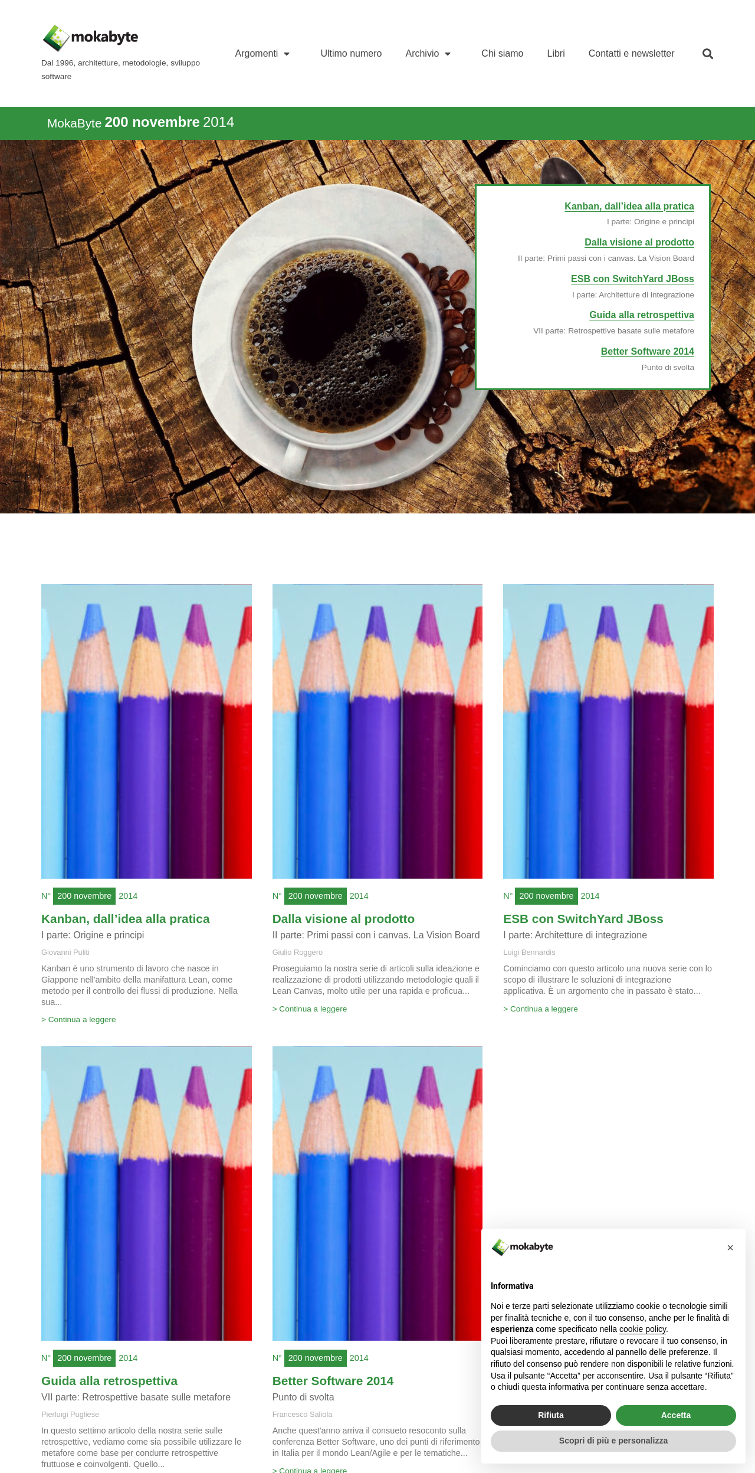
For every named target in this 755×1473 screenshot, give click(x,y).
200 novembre (84, 896)
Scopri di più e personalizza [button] (613, 1440)
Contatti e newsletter (632, 53)
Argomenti (266, 53)
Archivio (431, 53)
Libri (556, 53)
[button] (708, 53)
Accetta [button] (676, 1415)
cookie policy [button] (642, 1329)
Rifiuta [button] (551, 1415)
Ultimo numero (351, 53)
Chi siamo (502, 53)
